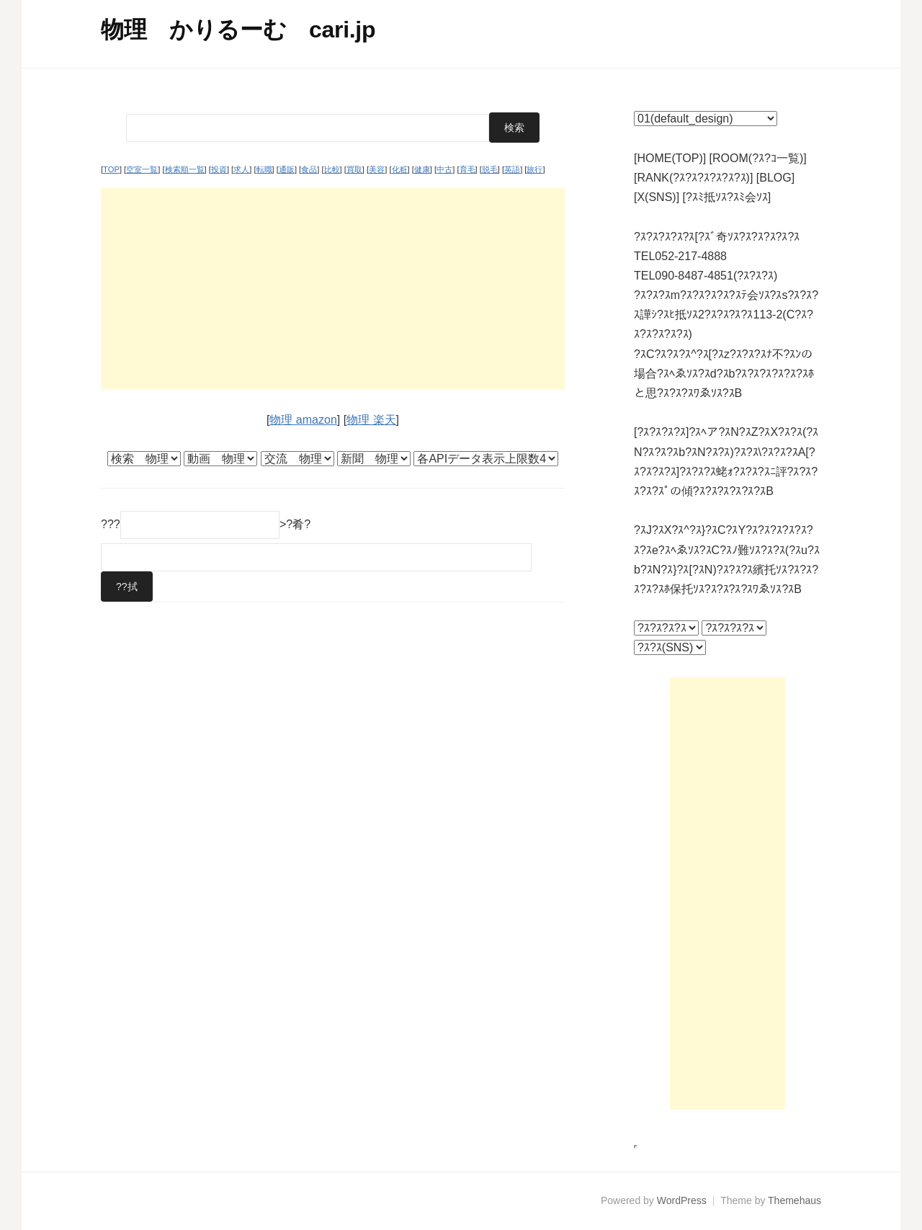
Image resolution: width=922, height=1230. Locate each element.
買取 (354, 169)
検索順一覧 (185, 169)
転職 (264, 169)
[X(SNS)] (656, 197)
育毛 (467, 169)
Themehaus (794, 1200)
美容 (377, 169)
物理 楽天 (370, 420)
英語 (512, 169)
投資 (219, 169)
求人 (241, 169)
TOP (111, 169)
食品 (309, 169)
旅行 (534, 169)
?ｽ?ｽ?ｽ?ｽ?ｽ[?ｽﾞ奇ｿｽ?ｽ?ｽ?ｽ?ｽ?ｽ (717, 237)
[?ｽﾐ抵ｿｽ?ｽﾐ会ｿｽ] (727, 197)
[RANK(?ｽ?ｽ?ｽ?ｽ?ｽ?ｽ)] (693, 177)
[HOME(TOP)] (670, 158)
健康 (422, 169)
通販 (287, 169)
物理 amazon (302, 420)
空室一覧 (142, 169)
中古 (444, 169)
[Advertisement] (333, 289)
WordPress (682, 1200)
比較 (332, 169)
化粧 (400, 169)
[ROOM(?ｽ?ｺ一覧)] (758, 158)
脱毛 (490, 169)
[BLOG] (775, 177)
